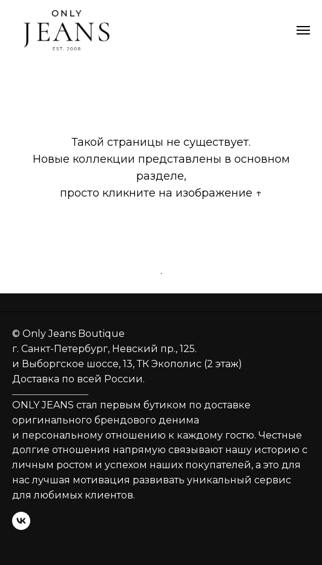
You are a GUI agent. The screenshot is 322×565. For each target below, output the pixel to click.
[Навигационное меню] (303, 30)
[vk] (21, 521)
